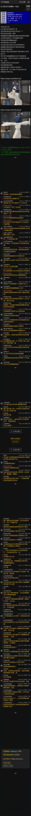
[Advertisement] (15, 174)
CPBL (12, 751)
